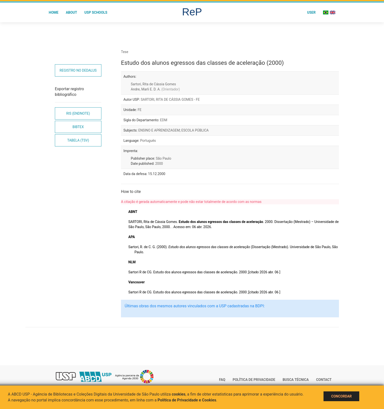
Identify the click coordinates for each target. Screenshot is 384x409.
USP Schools (96, 12)
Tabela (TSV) (78, 140)
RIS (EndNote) (78, 113)
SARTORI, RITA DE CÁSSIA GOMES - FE (170, 99)
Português (148, 141)
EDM (163, 120)
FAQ (222, 380)
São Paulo (163, 158)
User (311, 12)
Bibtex (78, 127)
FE (140, 110)
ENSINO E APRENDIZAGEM (159, 130)
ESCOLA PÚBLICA (195, 130)
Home (54, 12)
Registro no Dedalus (78, 70)
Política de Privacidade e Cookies (186, 400)
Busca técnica (296, 380)
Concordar (341, 396)
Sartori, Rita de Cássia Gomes (153, 84)
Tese (124, 52)
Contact (324, 380)
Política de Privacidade (254, 380)
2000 (159, 164)
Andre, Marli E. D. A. (155, 89)
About (71, 12)
